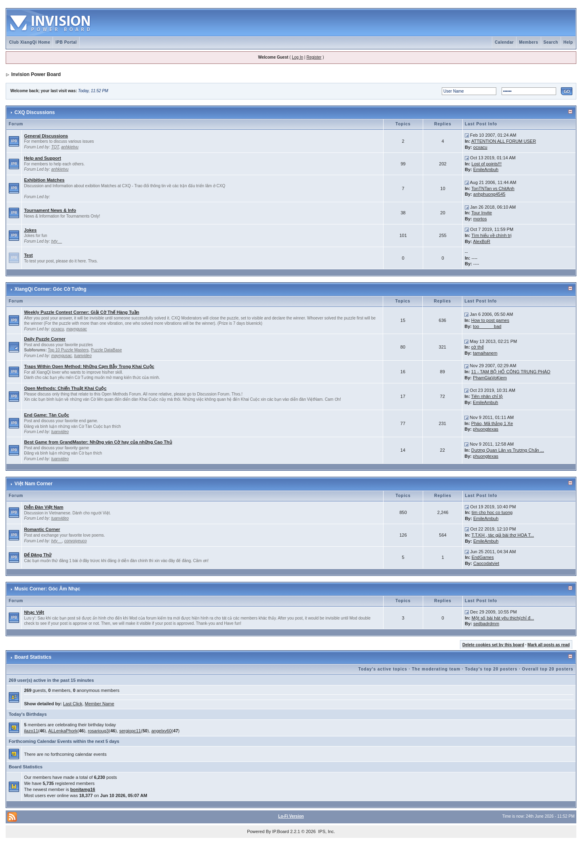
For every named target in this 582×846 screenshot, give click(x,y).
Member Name (99, 703)
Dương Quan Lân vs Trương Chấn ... (507, 450)
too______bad (487, 326)
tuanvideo (82, 355)
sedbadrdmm (486, 623)
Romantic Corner (42, 529)
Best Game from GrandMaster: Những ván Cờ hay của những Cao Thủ (98, 442)
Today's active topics (382, 669)
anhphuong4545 (489, 194)
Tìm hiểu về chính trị (491, 235)
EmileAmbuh (485, 169)
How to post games (490, 320)
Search (551, 42)
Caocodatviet (486, 563)
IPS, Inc (326, 831)
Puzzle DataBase (106, 350)
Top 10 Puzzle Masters (68, 350)
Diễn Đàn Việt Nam (43, 507)
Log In (297, 57)
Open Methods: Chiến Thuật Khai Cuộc (65, 388)
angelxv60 (161, 730)
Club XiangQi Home (29, 42)
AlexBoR (481, 241)
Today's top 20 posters (491, 669)
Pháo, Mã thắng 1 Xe (492, 423)
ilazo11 (31, 730)
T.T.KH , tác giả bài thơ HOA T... (502, 535)
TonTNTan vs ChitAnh (492, 188)
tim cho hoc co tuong (492, 512)
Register (313, 57)
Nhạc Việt (34, 612)
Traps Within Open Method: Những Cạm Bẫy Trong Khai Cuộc (89, 366)
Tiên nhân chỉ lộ (487, 396)
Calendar (504, 42)
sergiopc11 (130, 730)
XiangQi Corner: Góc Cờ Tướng (50, 289)
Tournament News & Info (50, 210)
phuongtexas (485, 429)
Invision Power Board (36, 74)
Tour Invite (481, 212)
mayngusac (76, 329)
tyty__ (56, 241)
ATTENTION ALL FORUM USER (503, 141)
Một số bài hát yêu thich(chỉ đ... (503, 617)
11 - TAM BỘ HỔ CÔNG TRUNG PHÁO (510, 371)
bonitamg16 (82, 789)
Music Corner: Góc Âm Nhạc (47, 589)
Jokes (30, 230)
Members (528, 42)
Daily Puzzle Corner (44, 338)
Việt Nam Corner (34, 483)
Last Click (72, 703)
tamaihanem (485, 353)
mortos (480, 218)
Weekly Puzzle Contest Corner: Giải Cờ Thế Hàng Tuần (81, 312)
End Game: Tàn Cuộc (46, 414)
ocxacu (480, 147)
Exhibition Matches (44, 180)
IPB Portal (66, 42)
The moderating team (436, 669)
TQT (55, 147)
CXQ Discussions (35, 112)
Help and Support (42, 158)
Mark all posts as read (548, 645)
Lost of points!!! (487, 163)
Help (568, 42)
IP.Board (280, 831)
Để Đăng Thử (37, 554)
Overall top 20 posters (548, 669)
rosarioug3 (98, 730)
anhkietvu (69, 147)
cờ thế (477, 347)
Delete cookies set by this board (493, 645)
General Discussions (46, 135)
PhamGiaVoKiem (490, 377)
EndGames (483, 557)
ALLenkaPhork (62, 730)
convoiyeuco (75, 541)
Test (28, 255)
